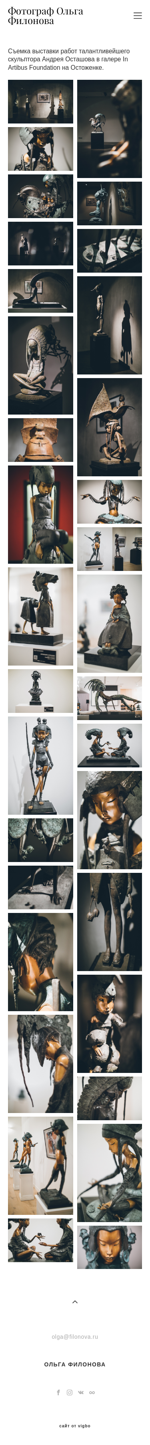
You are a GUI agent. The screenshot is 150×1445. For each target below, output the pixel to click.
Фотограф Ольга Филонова (45, 15)
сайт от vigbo (74, 1426)
